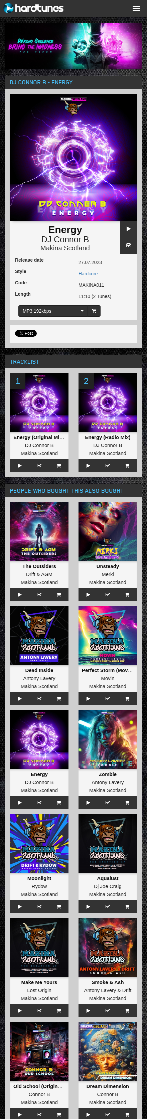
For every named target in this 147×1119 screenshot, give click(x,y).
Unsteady (108, 566)
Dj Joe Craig (108, 886)
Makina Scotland (65, 248)
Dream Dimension (108, 1086)
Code (21, 282)
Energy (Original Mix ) (39, 437)
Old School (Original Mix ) (44, 1086)
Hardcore (88, 273)
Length (23, 294)
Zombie (108, 774)
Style (20, 271)
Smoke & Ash (108, 982)
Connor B (39, 1094)
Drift (30, 574)
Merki (108, 574)
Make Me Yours (39, 982)
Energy (39, 774)
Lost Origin (39, 990)
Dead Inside (39, 670)
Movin (107, 678)
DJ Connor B (65, 239)
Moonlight (39, 878)
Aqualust (107, 878)
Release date (29, 260)
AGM (46, 574)
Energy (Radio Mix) (108, 437)
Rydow (39, 886)
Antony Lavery (39, 678)
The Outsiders (39, 566)
